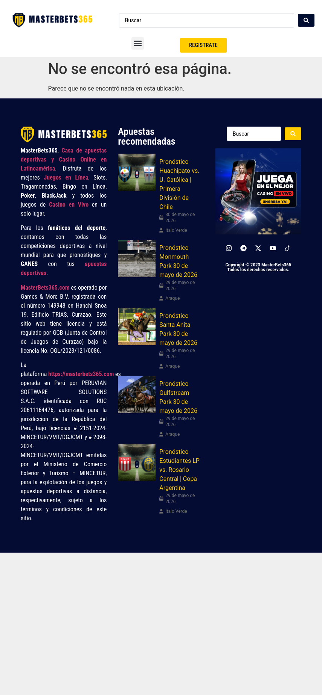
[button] (137, 43)
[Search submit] (306, 20)
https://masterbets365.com (81, 374)
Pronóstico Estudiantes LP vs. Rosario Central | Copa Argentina (179, 469)
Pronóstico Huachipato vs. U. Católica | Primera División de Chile (179, 184)
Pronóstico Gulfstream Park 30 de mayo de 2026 (178, 397)
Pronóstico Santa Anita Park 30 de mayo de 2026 (178, 329)
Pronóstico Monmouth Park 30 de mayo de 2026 (178, 261)
